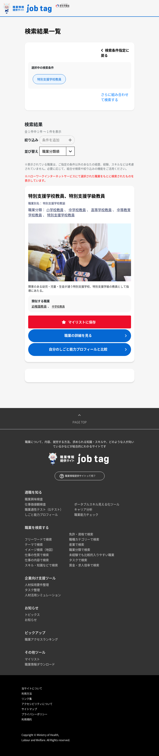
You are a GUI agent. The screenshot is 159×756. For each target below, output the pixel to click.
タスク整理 (32, 590)
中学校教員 (58, 306)
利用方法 (27, 694)
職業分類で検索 (79, 549)
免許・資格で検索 (81, 534)
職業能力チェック (86, 514)
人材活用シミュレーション (43, 595)
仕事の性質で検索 (37, 555)
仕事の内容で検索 (37, 560)
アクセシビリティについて (37, 704)
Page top (80, 418)
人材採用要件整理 (37, 584)
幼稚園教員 (39, 306)
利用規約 (27, 719)
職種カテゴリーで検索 (84, 539)
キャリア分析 (83, 509)
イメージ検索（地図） (40, 549)
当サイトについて (32, 688)
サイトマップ (29, 709)
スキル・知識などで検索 (41, 565)
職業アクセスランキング (41, 639)
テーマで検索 (34, 544)
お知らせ (31, 619)
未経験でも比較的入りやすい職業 (91, 555)
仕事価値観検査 (35, 504)
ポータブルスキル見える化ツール (96, 504)
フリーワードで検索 (38, 539)
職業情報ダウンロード (40, 664)
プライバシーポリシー (34, 714)
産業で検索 (76, 544)
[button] (57, 140)
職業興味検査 (34, 499)
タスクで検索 (78, 560)
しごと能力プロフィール (41, 514)
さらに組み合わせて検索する (114, 97)
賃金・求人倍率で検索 (84, 565)
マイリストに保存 (81, 322)
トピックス (32, 614)
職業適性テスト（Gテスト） (44, 509)
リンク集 (27, 699)
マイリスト (32, 659)
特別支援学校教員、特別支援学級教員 (66, 195)
